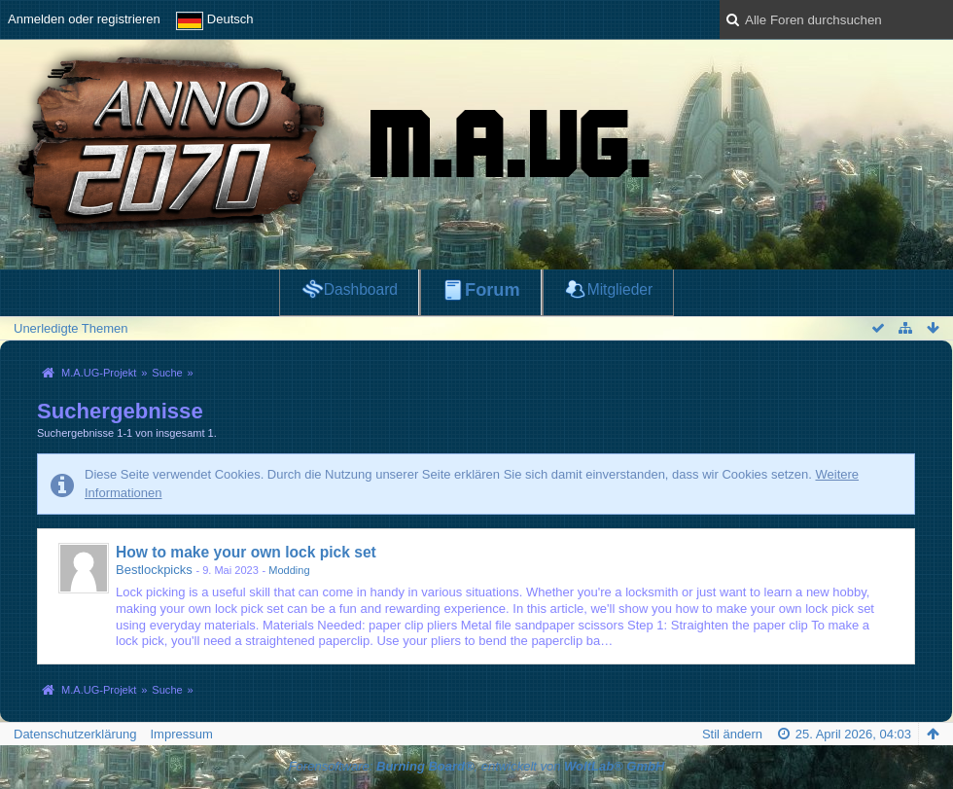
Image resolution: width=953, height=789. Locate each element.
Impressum (181, 734)
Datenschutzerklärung (75, 734)
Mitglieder (620, 289)
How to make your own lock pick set (246, 552)
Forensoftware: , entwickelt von (477, 766)
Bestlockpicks (154, 569)
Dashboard (361, 289)
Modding (288, 570)
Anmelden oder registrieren (84, 19)
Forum (492, 290)
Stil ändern (732, 734)
